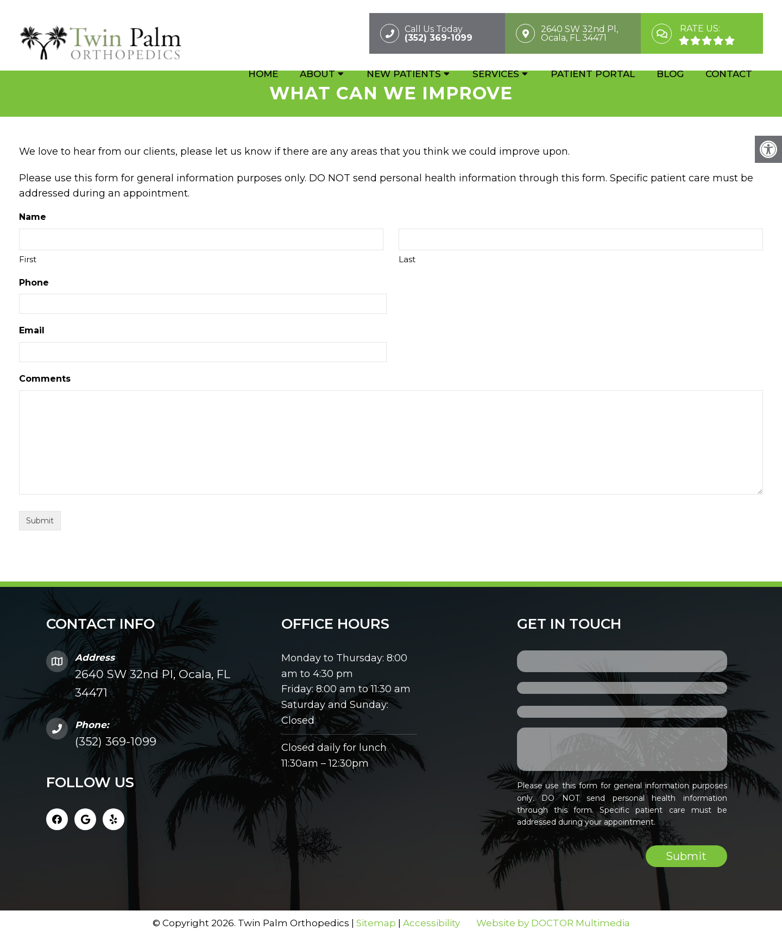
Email (32, 330)
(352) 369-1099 (115, 741)
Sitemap (376, 923)
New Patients (404, 74)
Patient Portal (593, 74)
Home (263, 74)
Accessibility (431, 923)
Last (407, 259)
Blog (670, 74)
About (317, 74)
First (27, 259)
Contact (728, 74)
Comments (45, 379)
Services (495, 74)
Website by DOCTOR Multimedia (553, 923)
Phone (34, 282)
